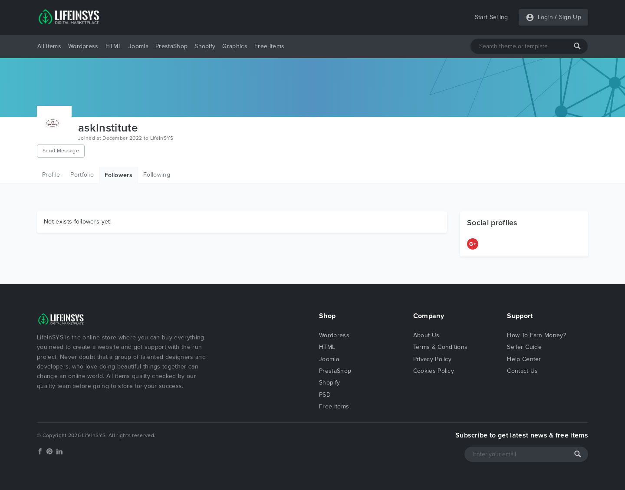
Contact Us (522, 371)
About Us (426, 335)
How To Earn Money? (536, 335)
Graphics (234, 46)
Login (545, 17)
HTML (113, 46)
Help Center (524, 359)
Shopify (204, 46)
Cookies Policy (433, 371)
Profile (51, 174)
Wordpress (83, 46)
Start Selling (491, 17)
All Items (49, 46)
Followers (118, 175)
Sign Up (570, 17)
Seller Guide (524, 347)
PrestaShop (171, 46)
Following (156, 174)
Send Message (61, 151)
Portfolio (82, 174)
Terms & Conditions (440, 347)
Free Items (269, 46)
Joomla (138, 46)
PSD (325, 394)
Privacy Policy (432, 359)
